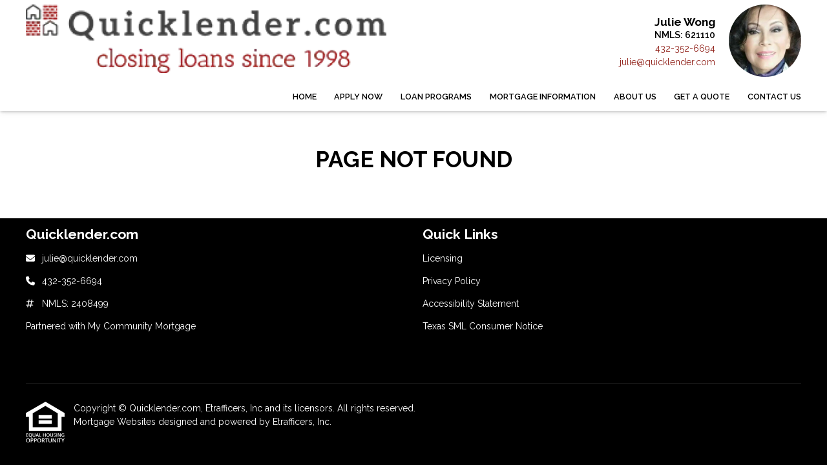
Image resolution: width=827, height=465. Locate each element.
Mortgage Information (543, 96)
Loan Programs (436, 96)
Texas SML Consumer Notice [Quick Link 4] (483, 326)
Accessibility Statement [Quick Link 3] (471, 303)
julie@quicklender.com (667, 62)
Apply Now (358, 96)
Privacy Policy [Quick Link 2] (452, 281)
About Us (635, 96)
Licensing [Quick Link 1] (443, 258)
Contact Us (774, 96)
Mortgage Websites (116, 422)
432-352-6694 (685, 48)
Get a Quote (701, 96)
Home (305, 96)
